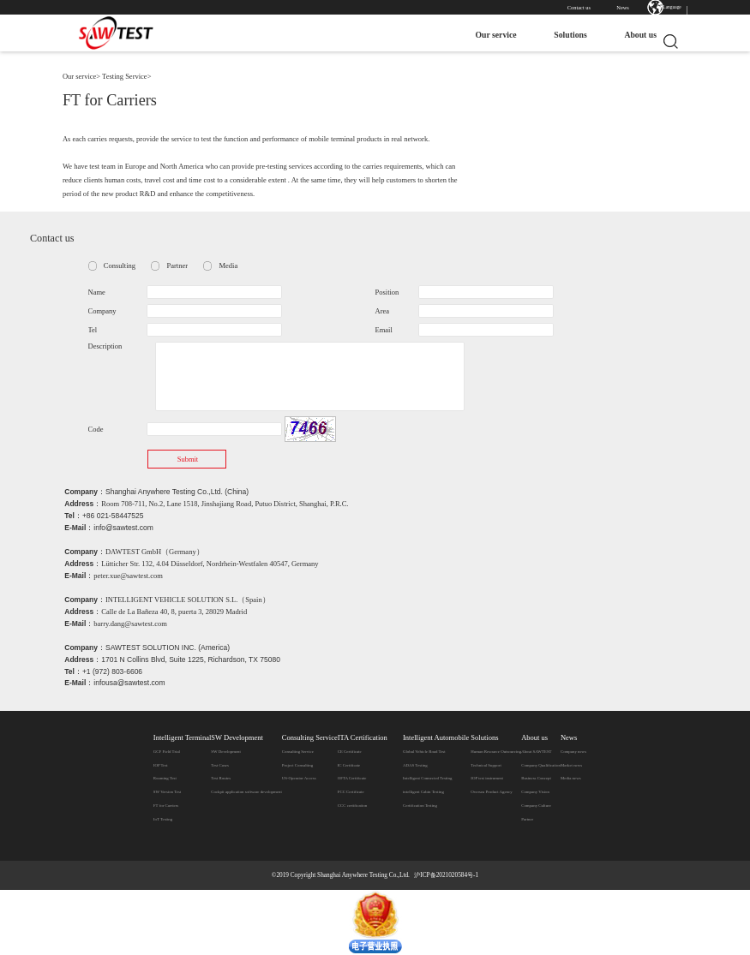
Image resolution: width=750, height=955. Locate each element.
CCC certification (352, 805)
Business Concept (536, 778)
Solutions (563, 34)
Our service (488, 34)
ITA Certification (362, 737)
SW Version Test (167, 792)
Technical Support (486, 765)
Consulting (119, 265)
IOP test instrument (487, 778)
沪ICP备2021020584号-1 (446, 875)
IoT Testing (162, 819)
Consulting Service (310, 737)
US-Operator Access (299, 778)
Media (228, 265)
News (622, 7)
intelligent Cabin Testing (423, 792)
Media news (571, 778)
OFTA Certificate (352, 778)
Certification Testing (420, 805)
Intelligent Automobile (436, 737)
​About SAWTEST (536, 751)
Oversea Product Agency (491, 792)
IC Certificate (349, 765)
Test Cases (220, 765)
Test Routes (221, 778)
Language (672, 6)
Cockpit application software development (246, 792)
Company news (573, 751)
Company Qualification (541, 765)
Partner (177, 265)
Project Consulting (297, 765)
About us (633, 34)
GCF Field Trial (166, 751)
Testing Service (124, 76)
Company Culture (536, 805)
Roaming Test (165, 778)
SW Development (237, 737)
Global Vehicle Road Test (424, 751)
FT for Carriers (165, 805)
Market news (571, 765)
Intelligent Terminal (182, 737)
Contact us (579, 7)
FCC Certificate (351, 792)
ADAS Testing (415, 765)
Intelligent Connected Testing (427, 778)
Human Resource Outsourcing (496, 751)
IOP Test (160, 765)
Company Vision (535, 792)
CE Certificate (350, 751)
